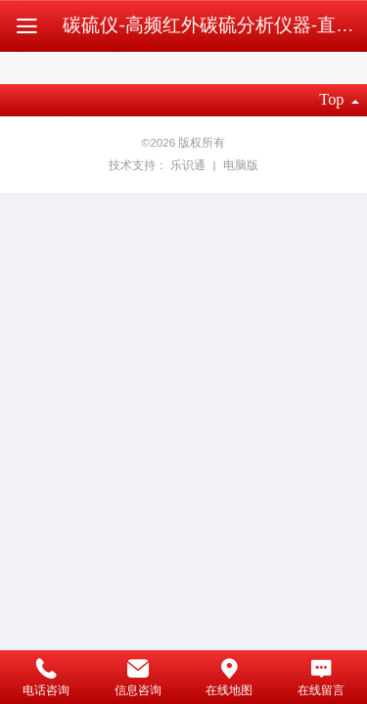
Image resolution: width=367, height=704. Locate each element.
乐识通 (189, 164)
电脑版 (240, 164)
